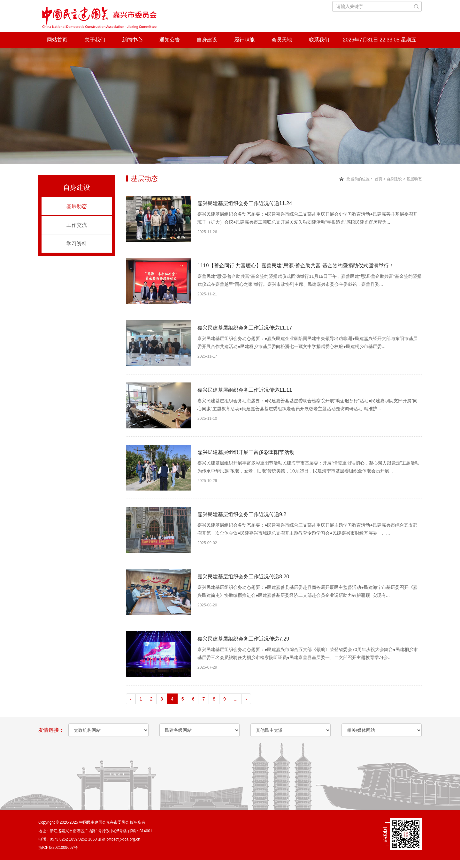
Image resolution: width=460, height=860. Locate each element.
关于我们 (95, 39)
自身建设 (207, 39)
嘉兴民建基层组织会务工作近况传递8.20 (243, 576)
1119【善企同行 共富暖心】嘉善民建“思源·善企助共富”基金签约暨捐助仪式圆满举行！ (295, 265)
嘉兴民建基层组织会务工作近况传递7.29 (243, 638)
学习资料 (76, 243)
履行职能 (244, 39)
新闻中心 (132, 39)
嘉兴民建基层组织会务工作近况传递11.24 (244, 203)
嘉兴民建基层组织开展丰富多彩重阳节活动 (246, 452)
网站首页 (57, 39)
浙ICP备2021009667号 (58, 847)
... (236, 698)
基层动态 (76, 206)
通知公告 (169, 39)
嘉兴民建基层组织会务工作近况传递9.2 (241, 514)
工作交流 (76, 225)
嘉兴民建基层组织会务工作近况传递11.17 (244, 327)
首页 (378, 179)
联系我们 (319, 39)
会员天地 (282, 39)
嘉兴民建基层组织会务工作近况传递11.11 (244, 390)
